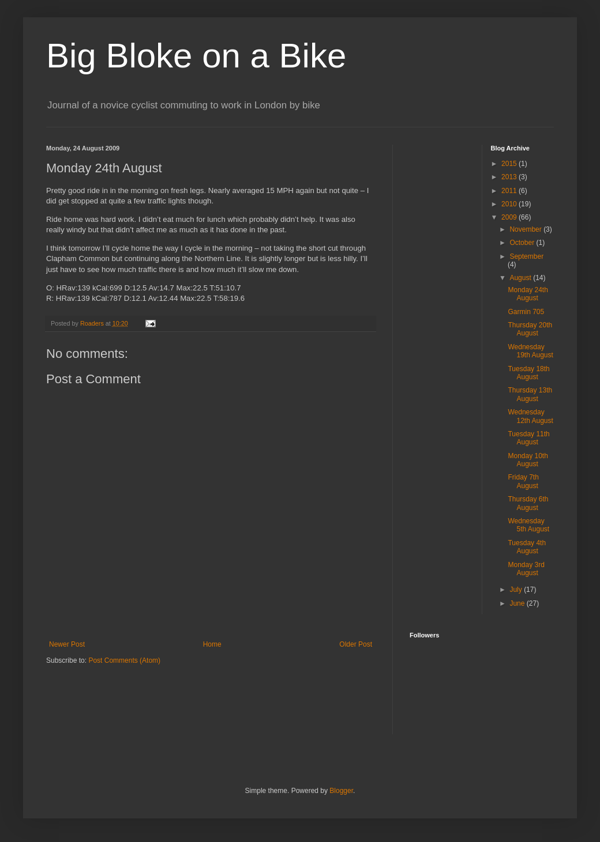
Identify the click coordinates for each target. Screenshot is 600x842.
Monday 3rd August (526, 569)
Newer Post (67, 644)
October (522, 243)
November (526, 229)
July (516, 590)
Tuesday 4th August (527, 547)
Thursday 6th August (528, 503)
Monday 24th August (528, 294)
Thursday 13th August (530, 394)
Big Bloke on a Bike (196, 55)
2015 (510, 164)
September (526, 256)
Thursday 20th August (530, 329)
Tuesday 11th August (528, 438)
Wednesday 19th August (530, 351)
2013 (510, 177)
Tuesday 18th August (528, 373)
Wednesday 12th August (530, 416)
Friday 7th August (523, 481)
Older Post (355, 644)
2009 (510, 217)
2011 (510, 191)
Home (212, 644)
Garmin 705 (526, 312)
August (521, 278)
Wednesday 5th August (528, 525)
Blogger (341, 791)
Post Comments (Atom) (124, 660)
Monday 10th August (528, 460)
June (517, 603)
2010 (510, 204)
